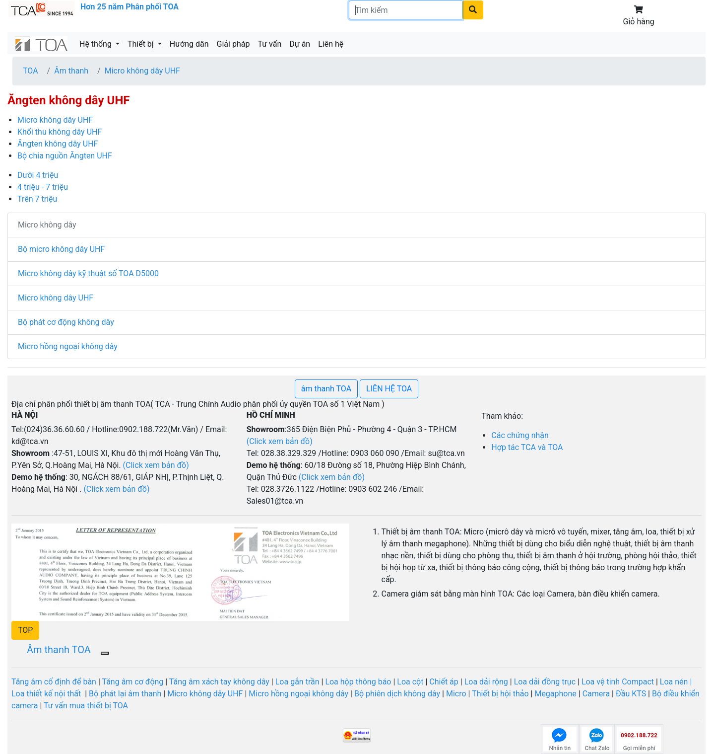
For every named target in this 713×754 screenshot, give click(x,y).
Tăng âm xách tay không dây (219, 681)
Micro (455, 693)
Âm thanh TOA (59, 650)
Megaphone (555, 693)
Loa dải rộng (487, 681)
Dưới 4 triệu (37, 175)
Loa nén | (676, 681)
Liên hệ (330, 44)
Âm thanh (71, 70)
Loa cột (410, 681)
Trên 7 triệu (37, 199)
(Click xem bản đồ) (332, 477)
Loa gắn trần (298, 681)
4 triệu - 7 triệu (42, 187)
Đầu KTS (631, 693)
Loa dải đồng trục (545, 681)
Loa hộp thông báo (358, 681)
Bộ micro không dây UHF (61, 249)
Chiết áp (443, 681)
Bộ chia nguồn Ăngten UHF (64, 155)
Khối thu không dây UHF (59, 132)
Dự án (299, 44)
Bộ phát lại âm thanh (125, 693)
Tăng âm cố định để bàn (53, 681)
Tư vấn (269, 44)
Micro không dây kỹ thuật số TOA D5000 (88, 273)
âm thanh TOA (326, 388)
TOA (30, 70)
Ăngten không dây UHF (57, 144)
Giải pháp (233, 44)
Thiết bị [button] (142, 44)
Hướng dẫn (189, 44)
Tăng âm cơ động (132, 681)
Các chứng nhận (520, 435)
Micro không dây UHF (142, 70)
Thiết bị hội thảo (501, 693)
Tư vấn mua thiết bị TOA (86, 705)
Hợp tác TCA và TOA (527, 447)
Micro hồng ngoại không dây (68, 346)
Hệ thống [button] (96, 44)
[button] (25, 630)
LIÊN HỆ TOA (389, 388)
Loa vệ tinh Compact (619, 681)
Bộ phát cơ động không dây (66, 322)
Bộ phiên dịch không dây (397, 693)
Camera (597, 693)
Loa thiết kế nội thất (47, 693)
